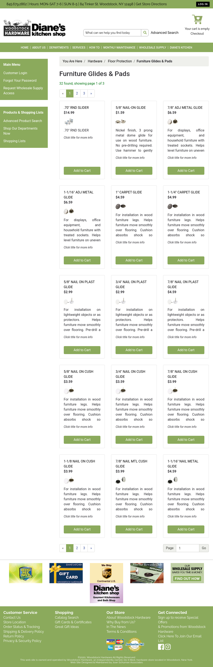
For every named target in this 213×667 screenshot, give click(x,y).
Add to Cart (82, 171)
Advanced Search (164, 33)
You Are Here (72, 61)
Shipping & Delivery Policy (23, 632)
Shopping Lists (14, 141)
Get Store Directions (151, 4)
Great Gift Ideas (67, 627)
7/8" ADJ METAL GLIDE (185, 108)
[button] (69, 121)
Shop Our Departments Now (20, 130)
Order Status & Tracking (21, 627)
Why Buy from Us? (120, 622)
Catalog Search (67, 618)
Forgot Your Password (20, 81)
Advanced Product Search (22, 121)
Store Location (14, 622)
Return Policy (13, 636)
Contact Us (12, 618)
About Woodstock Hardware (128, 618)
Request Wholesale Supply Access (23, 90)
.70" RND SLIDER (76, 108)
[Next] (91, 93)
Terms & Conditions (121, 632)
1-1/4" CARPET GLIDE (184, 192)
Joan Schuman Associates (127, 662)
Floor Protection (120, 61)
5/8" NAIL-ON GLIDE (131, 108)
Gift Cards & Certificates (73, 622)
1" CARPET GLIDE (129, 192)
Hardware (95, 61)
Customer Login (15, 73)
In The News (116, 627)
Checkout (197, 33)
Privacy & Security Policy (22, 641)
